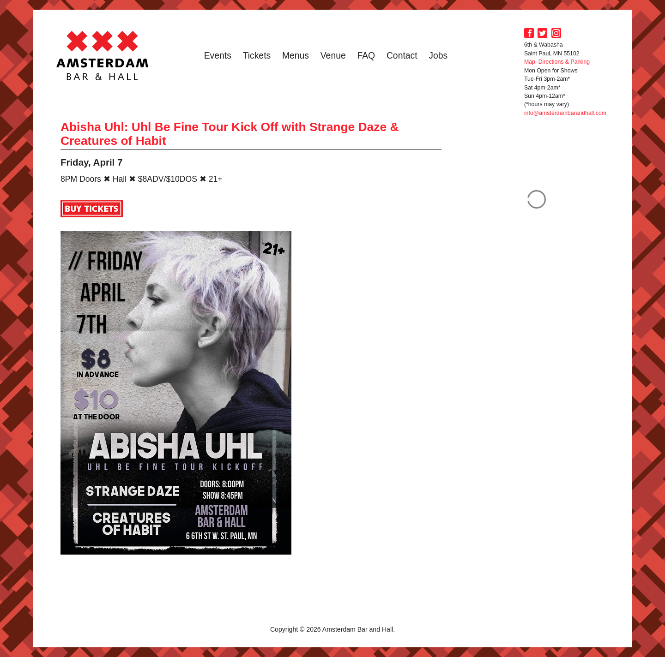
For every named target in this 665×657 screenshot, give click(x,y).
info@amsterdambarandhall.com (565, 113)
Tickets (257, 55)
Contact (402, 55)
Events (217, 55)
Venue (333, 55)
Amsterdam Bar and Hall (102, 55)
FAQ (366, 55)
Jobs (438, 55)
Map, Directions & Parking (557, 62)
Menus (295, 55)
